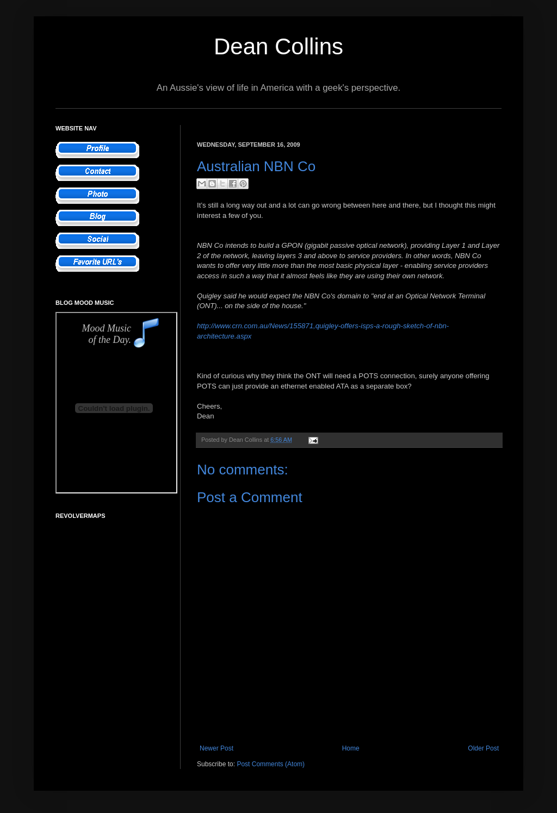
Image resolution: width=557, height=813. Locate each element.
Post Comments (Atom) (271, 764)
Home (351, 748)
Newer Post (216, 748)
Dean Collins (278, 46)
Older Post (483, 748)
